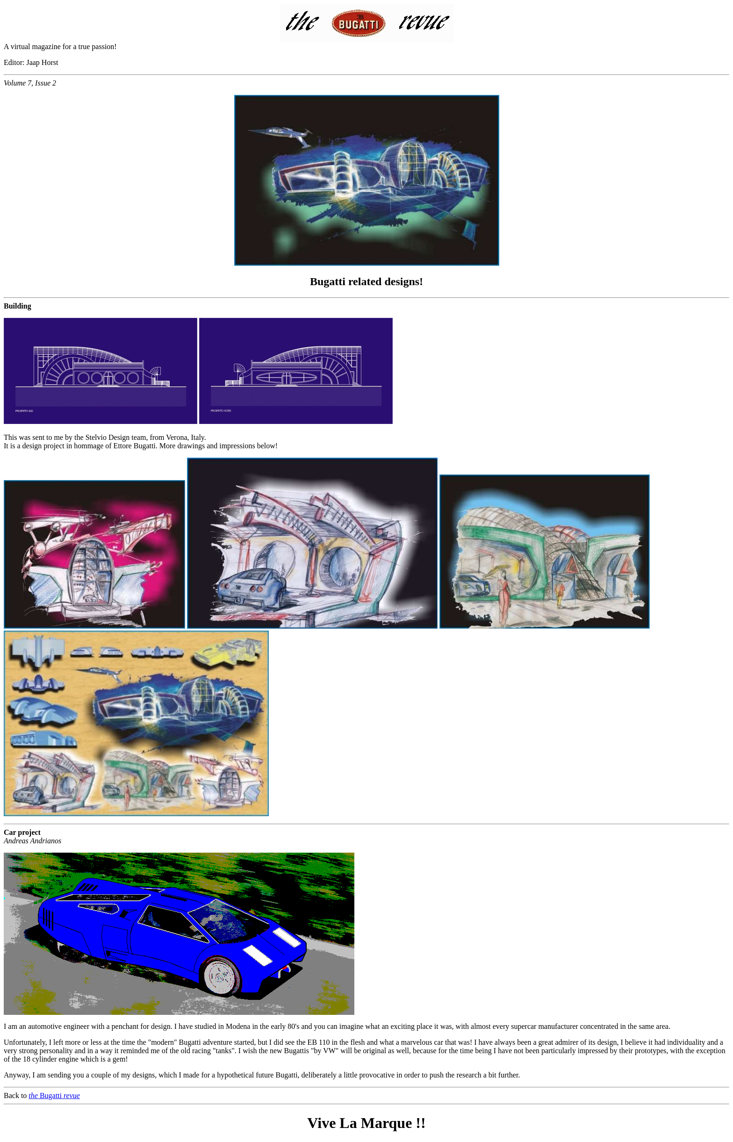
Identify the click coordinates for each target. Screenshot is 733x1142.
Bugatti (54, 1095)
